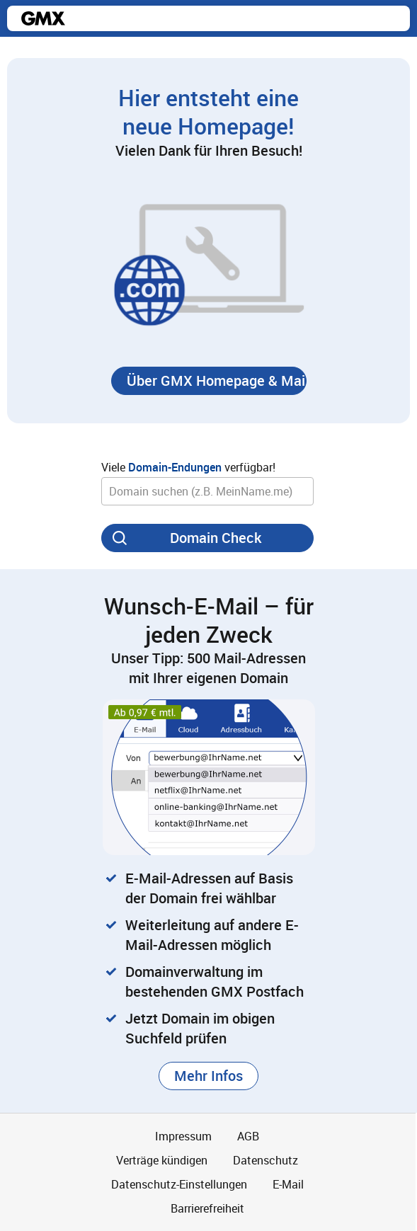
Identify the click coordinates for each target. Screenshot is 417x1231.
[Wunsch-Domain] (207, 491)
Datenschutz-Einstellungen (179, 1184)
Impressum (183, 1136)
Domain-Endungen (175, 467)
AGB (248, 1136)
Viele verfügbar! (188, 467)
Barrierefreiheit (207, 1208)
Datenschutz (265, 1160)
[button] (209, 381)
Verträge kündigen (161, 1160)
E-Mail (288, 1184)
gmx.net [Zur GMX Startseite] (43, 18)
